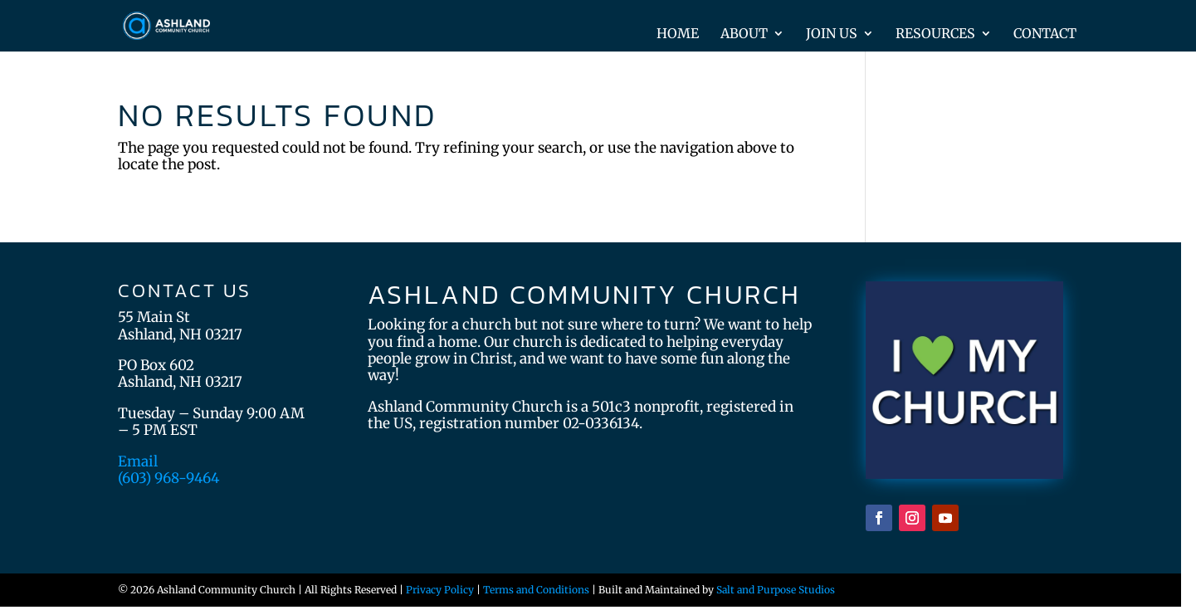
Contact (1044, 34)
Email (138, 461)
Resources (935, 34)
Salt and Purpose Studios (775, 589)
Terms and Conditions (536, 589)
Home (678, 34)
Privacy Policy (440, 589)
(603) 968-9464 (168, 478)
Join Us (831, 34)
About (744, 34)
